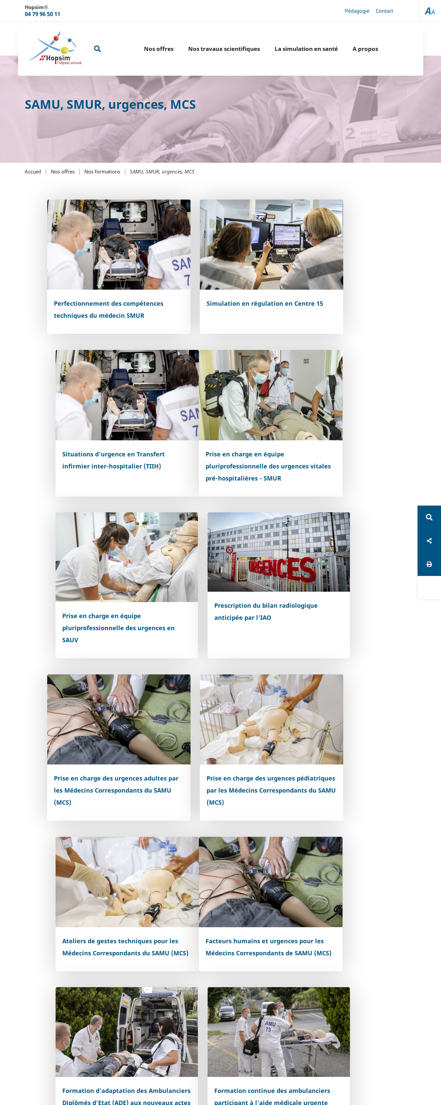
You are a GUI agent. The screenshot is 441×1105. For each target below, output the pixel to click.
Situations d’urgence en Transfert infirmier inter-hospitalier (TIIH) (329, 293)
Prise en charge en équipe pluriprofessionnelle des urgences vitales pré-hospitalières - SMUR (93, 441)
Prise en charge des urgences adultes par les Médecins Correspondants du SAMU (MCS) (102, 589)
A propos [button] (348, 49)
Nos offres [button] (142, 49)
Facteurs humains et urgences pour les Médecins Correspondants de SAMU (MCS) (101, 731)
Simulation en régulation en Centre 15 (215, 287)
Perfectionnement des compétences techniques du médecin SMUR (96, 293)
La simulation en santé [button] (289, 49)
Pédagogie (357, 10)
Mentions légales (258, 938)
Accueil (33, 171)
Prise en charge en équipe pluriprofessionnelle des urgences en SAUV (211, 435)
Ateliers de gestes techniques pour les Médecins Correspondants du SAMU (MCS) (339, 589)
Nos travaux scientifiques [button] (207, 49)
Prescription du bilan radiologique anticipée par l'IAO (331, 427)
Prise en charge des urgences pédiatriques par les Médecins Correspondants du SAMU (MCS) (220, 589)
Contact (384, 10)
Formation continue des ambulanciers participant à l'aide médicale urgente (332, 731)
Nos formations (102, 171)
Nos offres (63, 171)
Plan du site (175, 938)
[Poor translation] (24, 998)
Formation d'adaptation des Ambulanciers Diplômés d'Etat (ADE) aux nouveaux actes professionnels (218, 737)
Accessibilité (213, 938)
